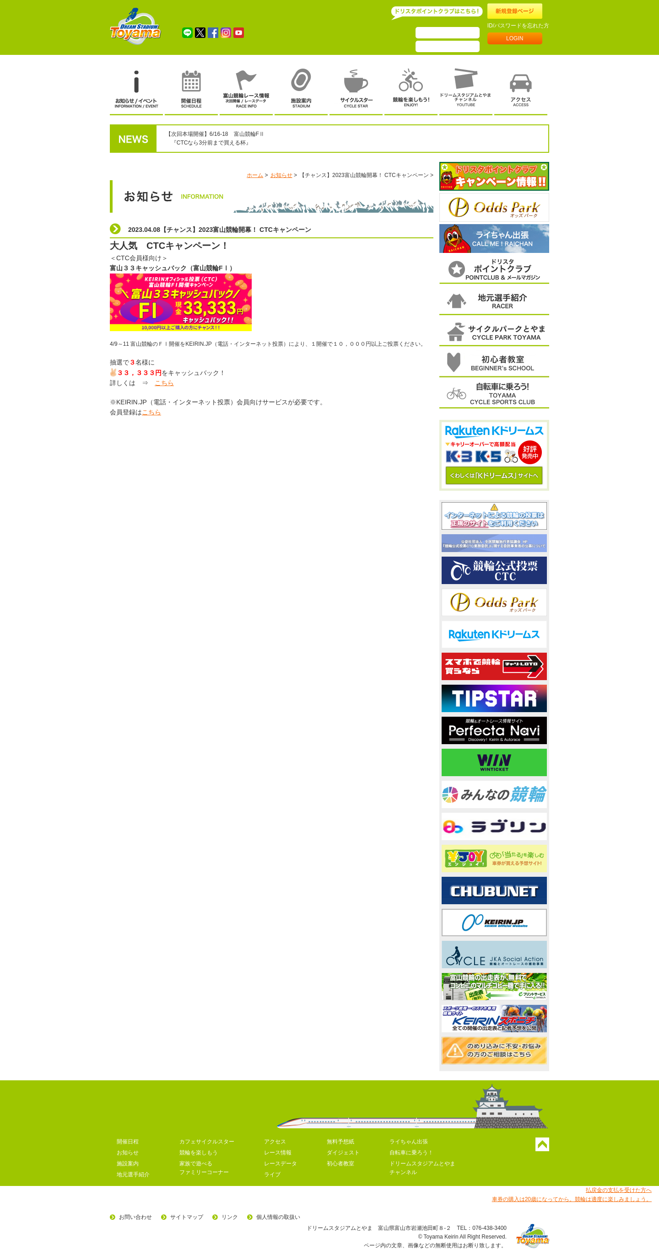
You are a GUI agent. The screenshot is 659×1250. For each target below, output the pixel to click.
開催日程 (128, 1141)
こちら (164, 382)
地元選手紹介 (133, 1174)
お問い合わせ (135, 1217)
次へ (547, 207)
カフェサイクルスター (206, 1141)
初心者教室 (340, 1163)
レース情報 (278, 1152)
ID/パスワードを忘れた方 (518, 25)
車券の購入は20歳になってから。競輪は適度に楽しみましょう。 (572, 1199)
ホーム (255, 175)
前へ (441, 207)
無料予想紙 (340, 1141)
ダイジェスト (343, 1152)
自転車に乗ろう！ (411, 1152)
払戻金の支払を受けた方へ (619, 1190)
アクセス (275, 1141)
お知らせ (281, 175)
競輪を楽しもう (198, 1152)
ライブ (272, 1174)
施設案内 (128, 1163)
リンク (229, 1217)
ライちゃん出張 (408, 1141)
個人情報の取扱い (278, 1217)
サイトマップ (186, 1217)
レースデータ (280, 1163)
